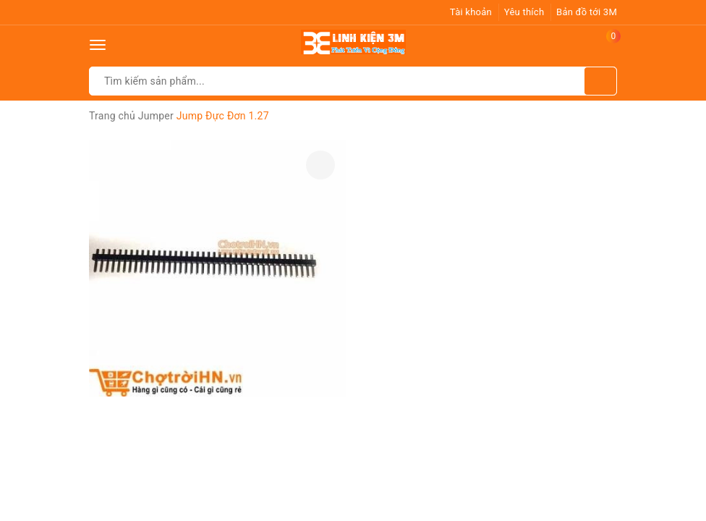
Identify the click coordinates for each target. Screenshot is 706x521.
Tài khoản (471, 12)
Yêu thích (524, 12)
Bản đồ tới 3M (586, 12)
